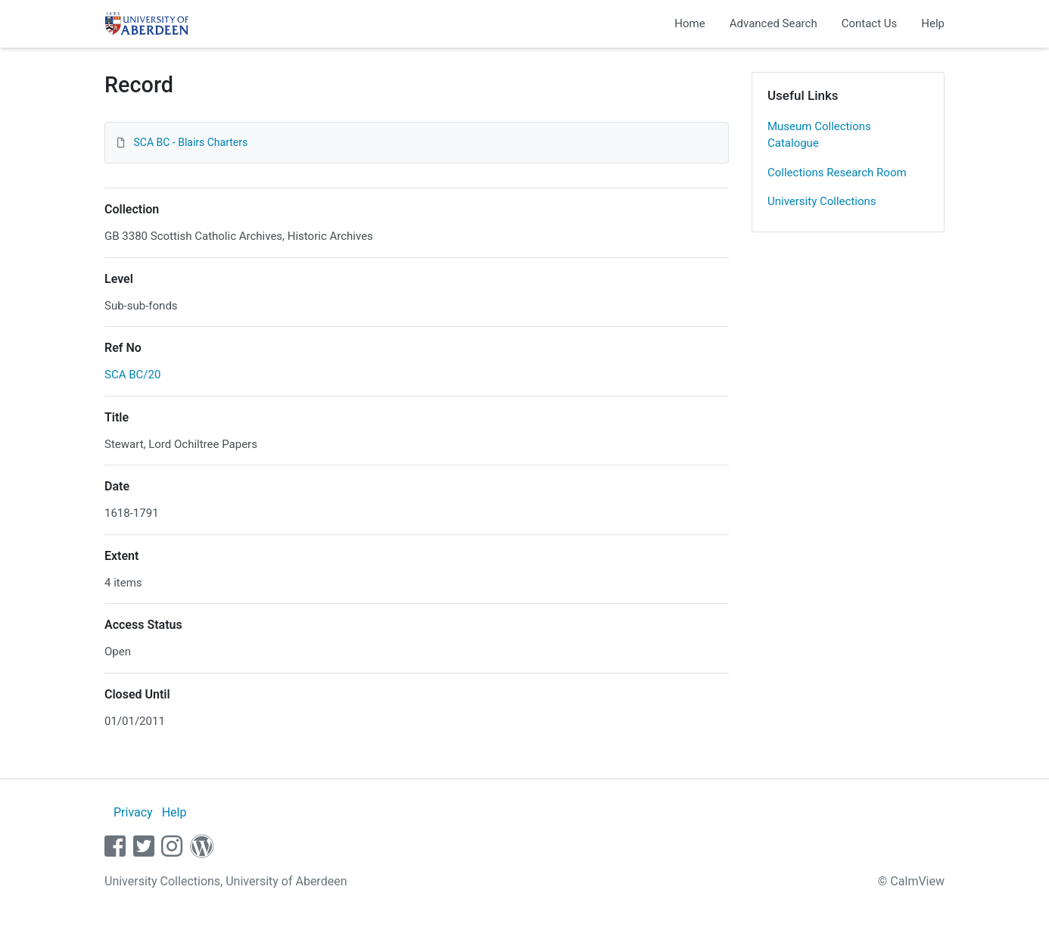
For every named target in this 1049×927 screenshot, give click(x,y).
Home (689, 23)
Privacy (133, 812)
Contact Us (870, 23)
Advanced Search (773, 23)
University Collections (821, 201)
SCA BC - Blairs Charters (190, 142)
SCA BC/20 (132, 374)
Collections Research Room (837, 172)
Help (933, 23)
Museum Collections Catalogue (819, 135)
